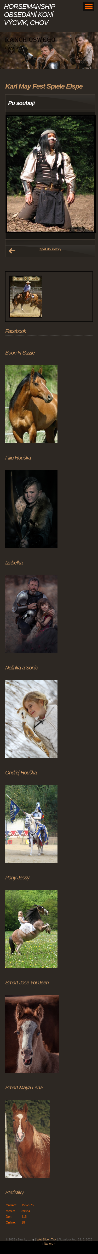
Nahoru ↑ (50, 1243)
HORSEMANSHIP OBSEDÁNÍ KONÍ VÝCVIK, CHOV (29, 15)
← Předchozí (12, 251)
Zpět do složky (50, 249)
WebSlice (43, 1239)
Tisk (53, 1239)
